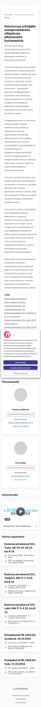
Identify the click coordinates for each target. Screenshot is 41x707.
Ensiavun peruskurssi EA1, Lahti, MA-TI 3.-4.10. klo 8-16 (20, 608)
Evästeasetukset (20, 373)
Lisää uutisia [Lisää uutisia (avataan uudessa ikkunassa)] (20, 702)
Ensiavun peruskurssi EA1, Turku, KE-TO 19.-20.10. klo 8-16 (19, 547)
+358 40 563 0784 (20, 426)
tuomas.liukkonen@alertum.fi (20, 422)
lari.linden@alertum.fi (20, 476)
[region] (20, 353)
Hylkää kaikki (20, 362)
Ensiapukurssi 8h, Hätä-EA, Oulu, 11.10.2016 (20, 661)
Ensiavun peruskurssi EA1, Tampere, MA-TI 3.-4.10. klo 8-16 (19, 578)
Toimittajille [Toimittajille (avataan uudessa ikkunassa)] (20, 699)
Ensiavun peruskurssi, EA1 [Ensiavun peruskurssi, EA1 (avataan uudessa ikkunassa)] (15, 306)
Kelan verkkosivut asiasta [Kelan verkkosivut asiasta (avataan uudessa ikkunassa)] (15, 302)
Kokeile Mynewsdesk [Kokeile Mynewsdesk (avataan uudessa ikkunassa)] (20, 695)
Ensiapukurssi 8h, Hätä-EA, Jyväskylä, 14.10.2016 (20, 636)
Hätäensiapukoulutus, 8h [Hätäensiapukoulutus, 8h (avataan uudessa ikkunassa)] (14, 309)
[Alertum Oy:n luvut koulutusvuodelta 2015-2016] (20, 511)
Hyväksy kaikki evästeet (21, 368)
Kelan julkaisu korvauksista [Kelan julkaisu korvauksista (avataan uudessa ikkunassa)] (15, 298)
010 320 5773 (21, 479)
